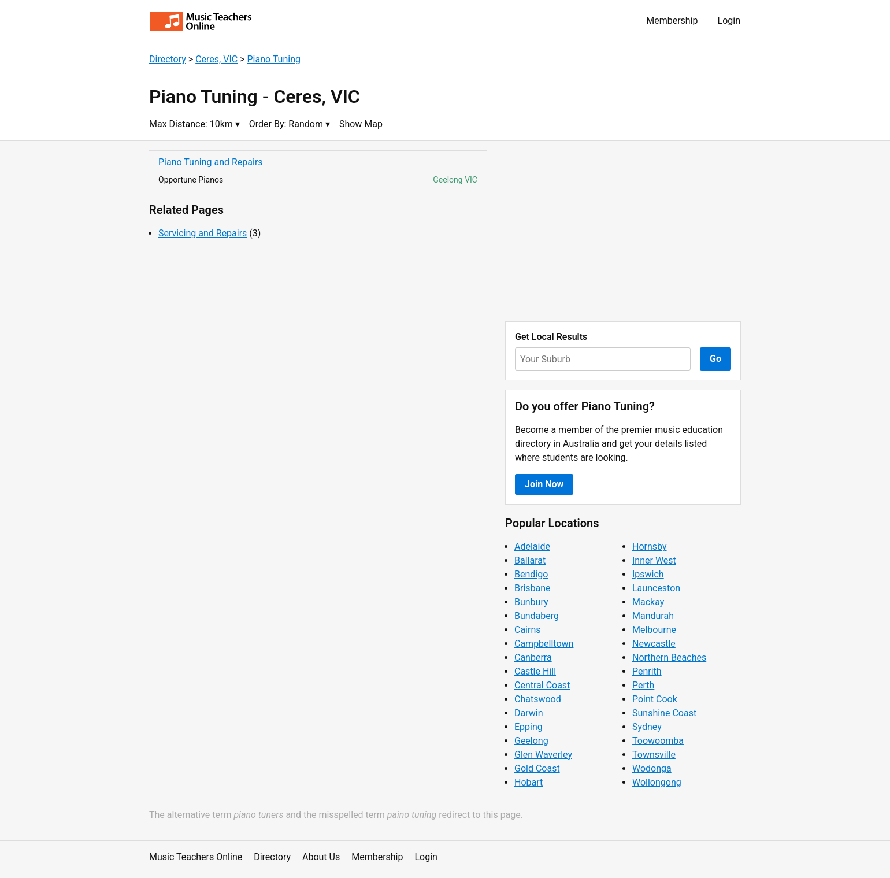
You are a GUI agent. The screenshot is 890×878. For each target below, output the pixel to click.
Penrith (647, 671)
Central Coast (542, 685)
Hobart (528, 782)
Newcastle (654, 643)
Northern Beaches (669, 657)
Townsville (654, 754)
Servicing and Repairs (202, 233)
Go (715, 358)
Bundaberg (536, 615)
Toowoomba (658, 740)
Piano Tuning (273, 59)
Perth (643, 685)
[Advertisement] (623, 231)
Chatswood (537, 699)
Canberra (533, 657)
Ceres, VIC (216, 59)
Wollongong (656, 782)
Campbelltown (543, 643)
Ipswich (648, 574)
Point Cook (654, 699)
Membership (672, 20)
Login (729, 20)
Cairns (527, 629)
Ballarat (530, 560)
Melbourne (654, 629)
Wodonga (652, 768)
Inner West (654, 560)
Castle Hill (535, 671)
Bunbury (531, 602)
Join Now (544, 484)
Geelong (531, 740)
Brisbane (532, 588)
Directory (167, 59)
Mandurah (653, 615)
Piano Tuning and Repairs (210, 162)
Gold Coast (537, 768)
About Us (321, 856)
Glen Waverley (543, 754)
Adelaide (532, 546)
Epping (528, 726)
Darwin (528, 712)
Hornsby (649, 546)
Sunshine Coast (664, 712)
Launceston (656, 588)
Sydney (647, 726)
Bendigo (531, 574)
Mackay (648, 602)
